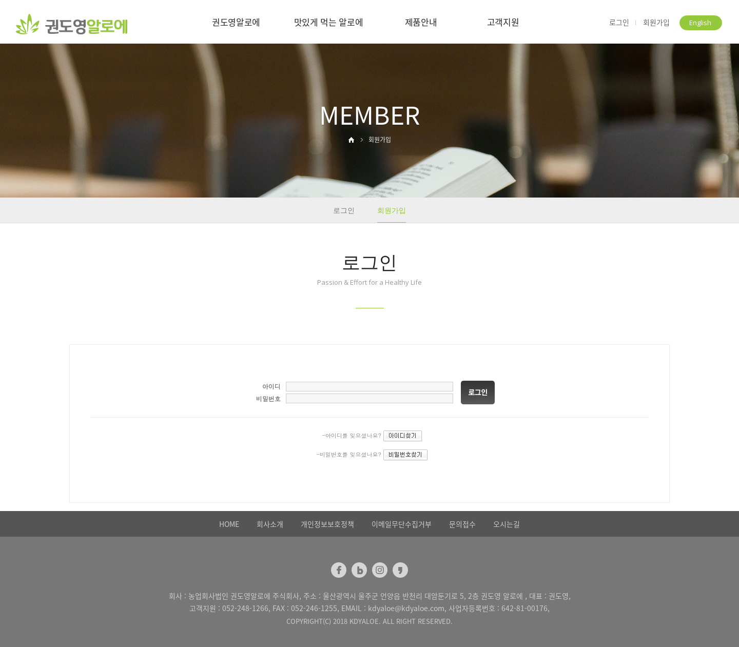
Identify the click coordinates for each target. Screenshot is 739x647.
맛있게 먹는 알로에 (328, 21)
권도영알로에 (236, 21)
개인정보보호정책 (327, 524)
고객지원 (503, 21)
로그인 (619, 22)
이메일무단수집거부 (402, 524)
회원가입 (656, 22)
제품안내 (421, 21)
